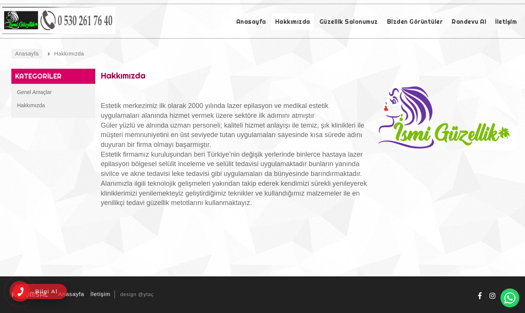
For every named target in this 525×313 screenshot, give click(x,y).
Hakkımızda (31, 105)
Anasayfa (70, 294)
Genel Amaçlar (34, 92)
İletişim (99, 294)
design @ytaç (137, 294)
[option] (444, 128)
